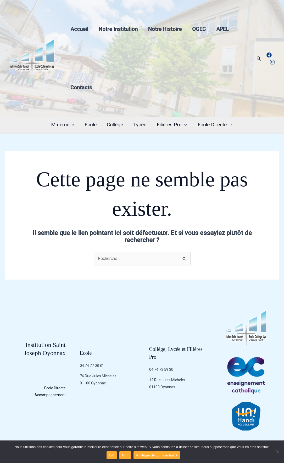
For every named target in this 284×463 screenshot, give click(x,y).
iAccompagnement (50, 395)
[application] (183, 125)
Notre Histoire (165, 29)
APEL (222, 29)
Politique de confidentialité (156, 455)
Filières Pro (171, 125)
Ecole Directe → (214, 125)
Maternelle (63, 125)
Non (125, 455)
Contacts (81, 87)
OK (111, 455)
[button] (259, 58)
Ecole (91, 125)
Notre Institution (118, 29)
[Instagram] (272, 62)
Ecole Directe (55, 388)
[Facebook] (269, 55)
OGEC (199, 29)
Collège (115, 125)
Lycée (139, 125)
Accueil (79, 29)
